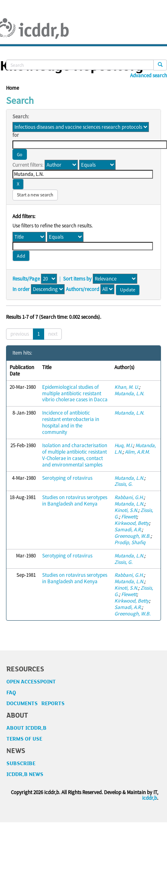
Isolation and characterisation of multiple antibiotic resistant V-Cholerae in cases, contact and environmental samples (74, 455)
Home (12, 88)
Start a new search (35, 195)
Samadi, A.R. (128, 529)
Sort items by (77, 279)
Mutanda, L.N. (129, 393)
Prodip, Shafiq (129, 542)
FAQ (11, 692)
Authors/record (82, 289)
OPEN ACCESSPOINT (31, 682)
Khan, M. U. (126, 387)
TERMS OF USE (24, 739)
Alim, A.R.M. (137, 451)
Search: (20, 117)
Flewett (128, 516)
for (15, 135)
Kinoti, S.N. (126, 510)
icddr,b (149, 798)
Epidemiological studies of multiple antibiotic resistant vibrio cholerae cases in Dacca (75, 393)
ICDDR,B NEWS (24, 774)
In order (21, 289)
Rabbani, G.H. (129, 497)
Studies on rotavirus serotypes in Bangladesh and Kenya (74, 500)
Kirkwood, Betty (131, 523)
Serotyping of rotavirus (67, 478)
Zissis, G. (123, 484)
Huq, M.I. (123, 445)
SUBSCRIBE (20, 763)
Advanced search (148, 75)
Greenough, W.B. (132, 536)
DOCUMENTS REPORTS (35, 703)
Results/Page (26, 279)
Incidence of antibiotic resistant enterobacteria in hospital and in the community (70, 422)
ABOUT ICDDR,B (26, 728)
